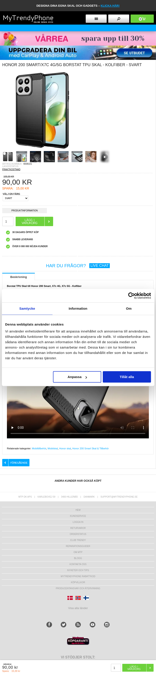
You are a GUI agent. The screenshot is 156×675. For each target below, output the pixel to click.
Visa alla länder (78, 608)
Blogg (78, 558)
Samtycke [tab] (27, 308)
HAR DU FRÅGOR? (78, 265)
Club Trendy (78, 540)
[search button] (118, 19)
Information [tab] (78, 308)
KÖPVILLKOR (78, 582)
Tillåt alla (127, 377)
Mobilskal (53, 448)
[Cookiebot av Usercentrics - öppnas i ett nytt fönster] (131, 295)
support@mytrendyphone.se (118, 497)
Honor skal (65, 448)
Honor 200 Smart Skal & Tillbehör (90, 448)
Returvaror (78, 528)
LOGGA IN (78, 522)
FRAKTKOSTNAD (11, 169)
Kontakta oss (78, 564)
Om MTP (78, 552)
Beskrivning (18, 277)
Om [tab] (129, 308)
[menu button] (96, 19)
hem (77, 510)
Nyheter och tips (78, 570)
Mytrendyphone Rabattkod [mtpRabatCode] (78, 576)
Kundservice (78, 516)
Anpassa (77, 377)
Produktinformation (24, 211)
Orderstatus (78, 534)
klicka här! (110, 5)
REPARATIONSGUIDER (78, 546)
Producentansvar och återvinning (78, 588)
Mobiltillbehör (39, 448)
